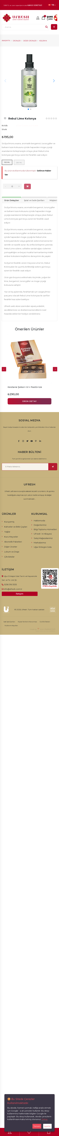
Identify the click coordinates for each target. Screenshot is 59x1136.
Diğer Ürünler (30, 41)
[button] (28, 109)
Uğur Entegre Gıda (43, 547)
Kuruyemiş (9, 522)
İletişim (19, 594)
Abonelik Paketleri (13, 542)
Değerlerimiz (40, 525)
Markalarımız (40, 542)
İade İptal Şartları (9, 622)
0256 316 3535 (10, 584)
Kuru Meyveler (11, 537)
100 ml (7, 162)
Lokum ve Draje (11, 552)
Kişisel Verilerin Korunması (27, 622)
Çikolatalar (9, 557)
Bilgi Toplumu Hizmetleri (45, 529)
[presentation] (4, 369)
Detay (45, 1119)
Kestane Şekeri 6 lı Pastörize (25, 387)
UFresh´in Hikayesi (43, 534)
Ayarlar (47, 1126)
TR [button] (51, 5)
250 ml (19, 163)
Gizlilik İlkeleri (45, 622)
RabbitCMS (50, 629)
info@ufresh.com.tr (13, 589)
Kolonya (43, 41)
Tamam (36, 1126)
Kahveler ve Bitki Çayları (15, 527)
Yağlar (7, 532)
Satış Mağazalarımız (43, 538)
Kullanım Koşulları (11, 625)
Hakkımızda (39, 520)
